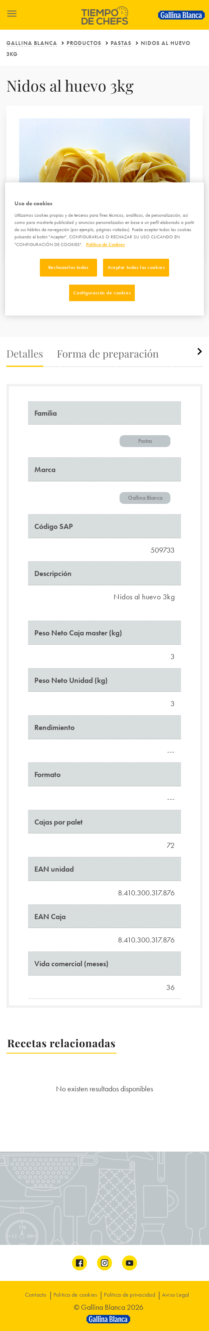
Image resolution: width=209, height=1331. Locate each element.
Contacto (36, 1294)
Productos (84, 43)
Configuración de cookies (102, 293)
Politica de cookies (75, 1294)
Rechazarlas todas (68, 267)
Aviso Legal (175, 1294)
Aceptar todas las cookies (136, 267)
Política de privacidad (129, 1294)
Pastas (121, 43)
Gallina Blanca (31, 43)
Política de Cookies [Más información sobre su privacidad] (105, 244)
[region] (104, 249)
